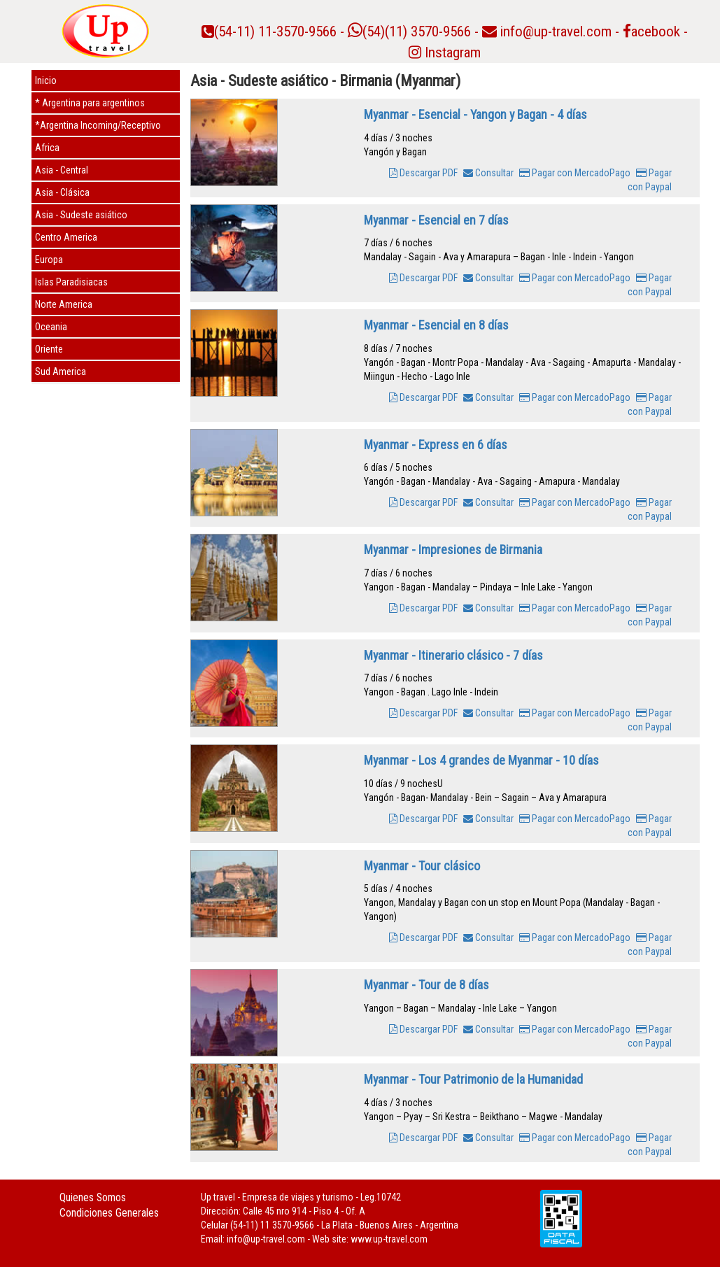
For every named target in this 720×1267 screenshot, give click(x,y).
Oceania (51, 326)
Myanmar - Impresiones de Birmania (453, 549)
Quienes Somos (92, 1197)
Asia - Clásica (62, 192)
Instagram (445, 52)
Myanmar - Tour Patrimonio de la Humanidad (473, 1079)
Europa (49, 259)
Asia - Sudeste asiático (81, 214)
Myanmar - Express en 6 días (435, 444)
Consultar (488, 172)
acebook (651, 31)
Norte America (63, 304)
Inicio (46, 80)
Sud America (60, 371)
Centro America (66, 237)
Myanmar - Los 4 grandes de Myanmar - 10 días (481, 760)
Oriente (49, 349)
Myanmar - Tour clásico (422, 865)
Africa (47, 147)
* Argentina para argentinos (90, 102)
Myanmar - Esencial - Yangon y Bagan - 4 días (475, 114)
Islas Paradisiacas (71, 282)
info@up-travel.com (556, 31)
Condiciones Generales (109, 1212)
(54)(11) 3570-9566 (409, 31)
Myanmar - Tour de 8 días (426, 984)
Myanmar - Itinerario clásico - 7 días (453, 655)
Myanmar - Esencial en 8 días (436, 325)
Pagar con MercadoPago (574, 172)
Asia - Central (61, 170)
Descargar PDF (423, 172)
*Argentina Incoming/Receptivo (98, 125)
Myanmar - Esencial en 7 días (436, 220)
